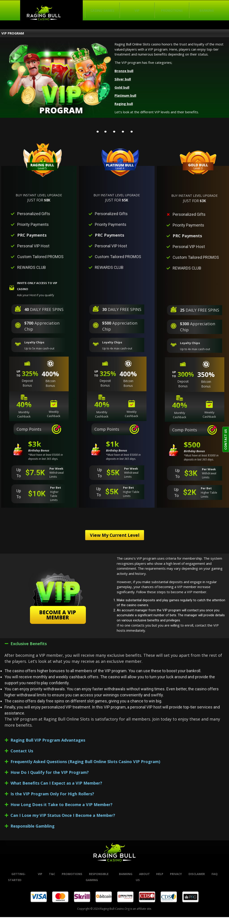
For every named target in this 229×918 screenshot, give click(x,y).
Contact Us (22, 752)
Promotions (172, 10)
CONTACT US (225, 439)
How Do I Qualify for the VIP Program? (50, 773)
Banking (206, 10)
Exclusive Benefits (29, 644)
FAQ (215, 875)
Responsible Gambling (33, 827)
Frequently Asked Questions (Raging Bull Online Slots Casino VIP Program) (85, 762)
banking (125, 875)
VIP (137, 10)
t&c (52, 875)
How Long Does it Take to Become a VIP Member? (61, 805)
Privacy (176, 875)
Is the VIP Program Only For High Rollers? (52, 795)
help (159, 875)
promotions (72, 875)
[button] (114, 644)
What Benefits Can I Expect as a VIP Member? (56, 784)
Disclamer (197, 875)
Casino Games (102, 10)
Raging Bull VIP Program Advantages (48, 741)
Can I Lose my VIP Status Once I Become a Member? (63, 816)
